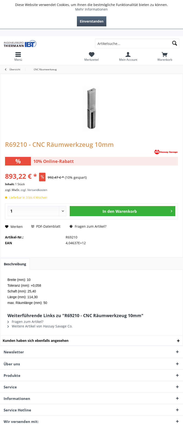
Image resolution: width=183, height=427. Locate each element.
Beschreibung (15, 264)
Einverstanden (91, 21)
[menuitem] (91, 32)
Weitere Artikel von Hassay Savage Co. (40, 326)
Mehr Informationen (91, 9)
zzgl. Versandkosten (34, 190)
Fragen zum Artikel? (88, 226)
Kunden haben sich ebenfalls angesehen (36, 340)
